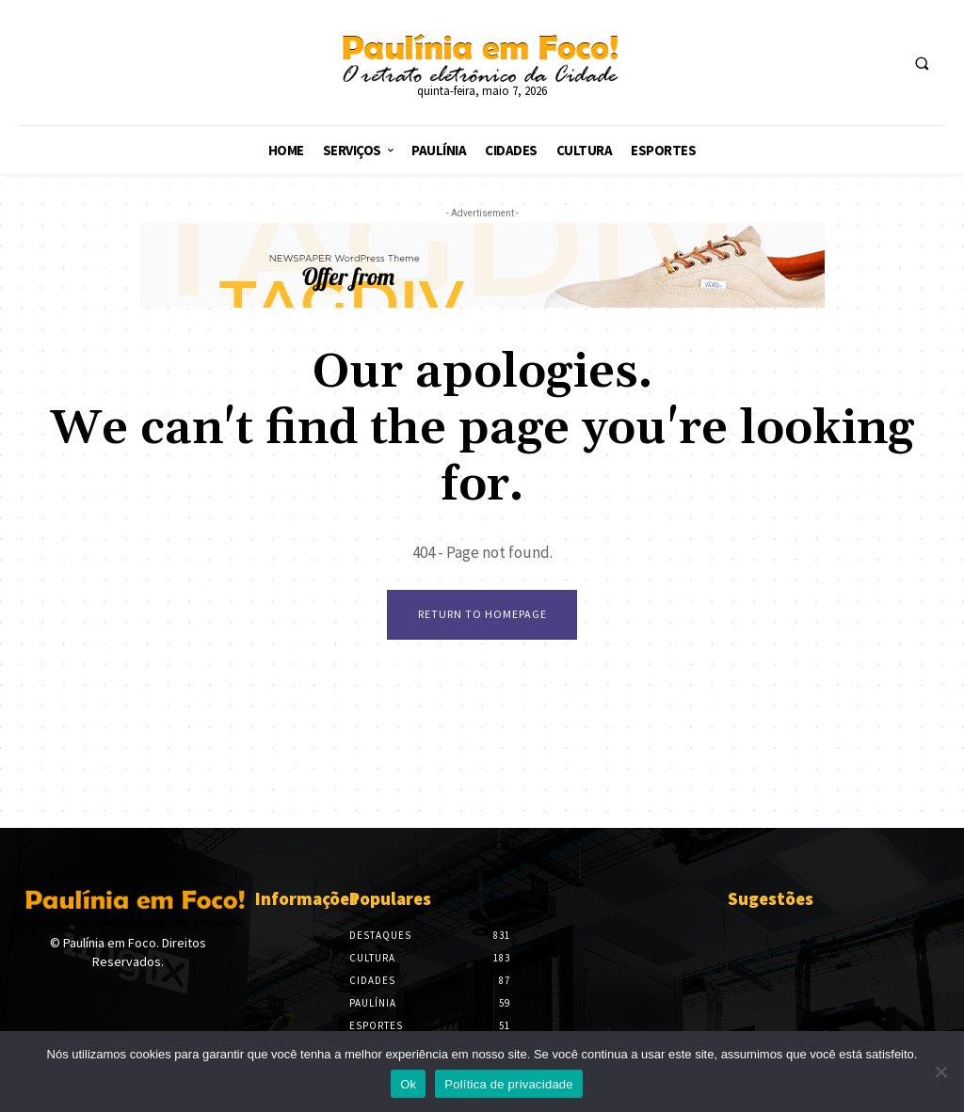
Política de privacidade (508, 1084)
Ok (408, 1084)
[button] (921, 63)
